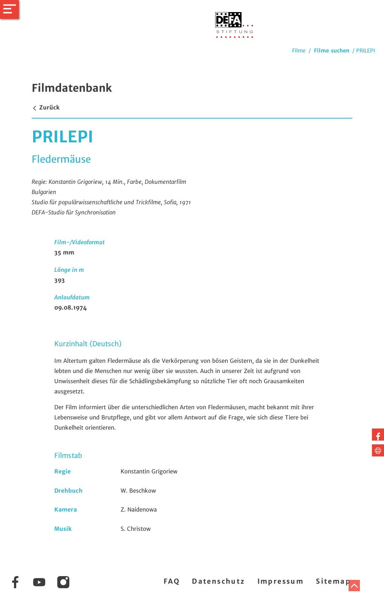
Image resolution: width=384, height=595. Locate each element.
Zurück (46, 107)
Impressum (280, 581)
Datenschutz (218, 581)
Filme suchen (331, 50)
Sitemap (333, 581)
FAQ (172, 581)
